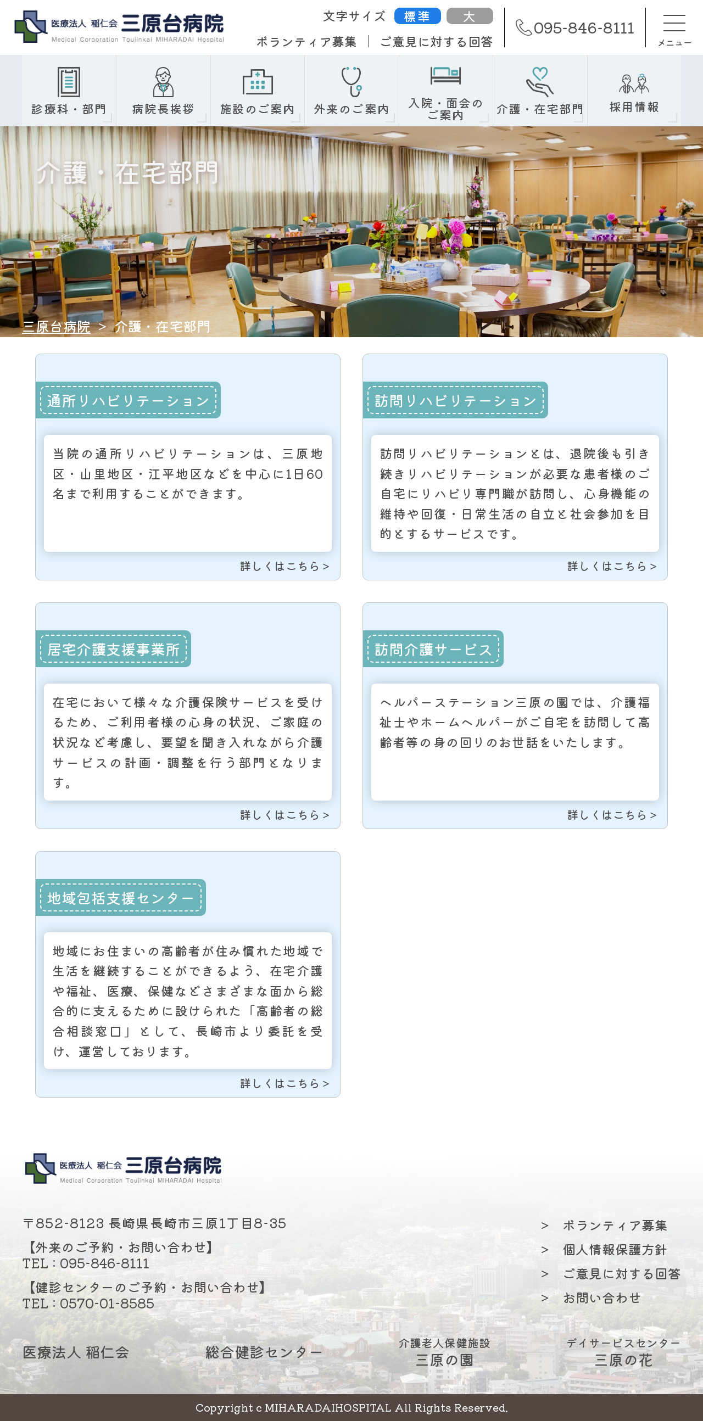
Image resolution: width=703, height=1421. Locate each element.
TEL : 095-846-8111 (85, 1262)
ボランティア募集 (306, 41)
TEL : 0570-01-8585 (88, 1302)
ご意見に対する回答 (436, 41)
